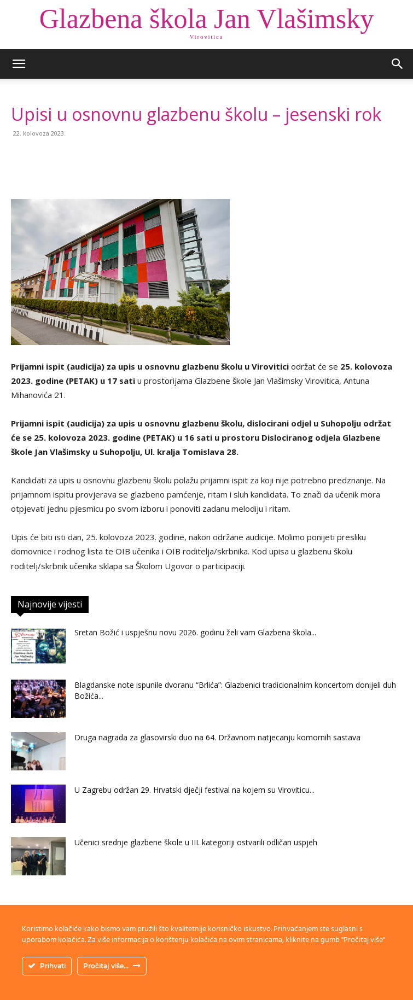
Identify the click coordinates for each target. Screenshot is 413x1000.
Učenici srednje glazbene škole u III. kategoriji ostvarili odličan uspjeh (195, 842)
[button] (18, 64)
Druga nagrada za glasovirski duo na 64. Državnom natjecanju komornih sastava (217, 737)
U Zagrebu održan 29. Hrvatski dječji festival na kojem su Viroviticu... (194, 790)
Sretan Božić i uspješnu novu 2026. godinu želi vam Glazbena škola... (195, 632)
